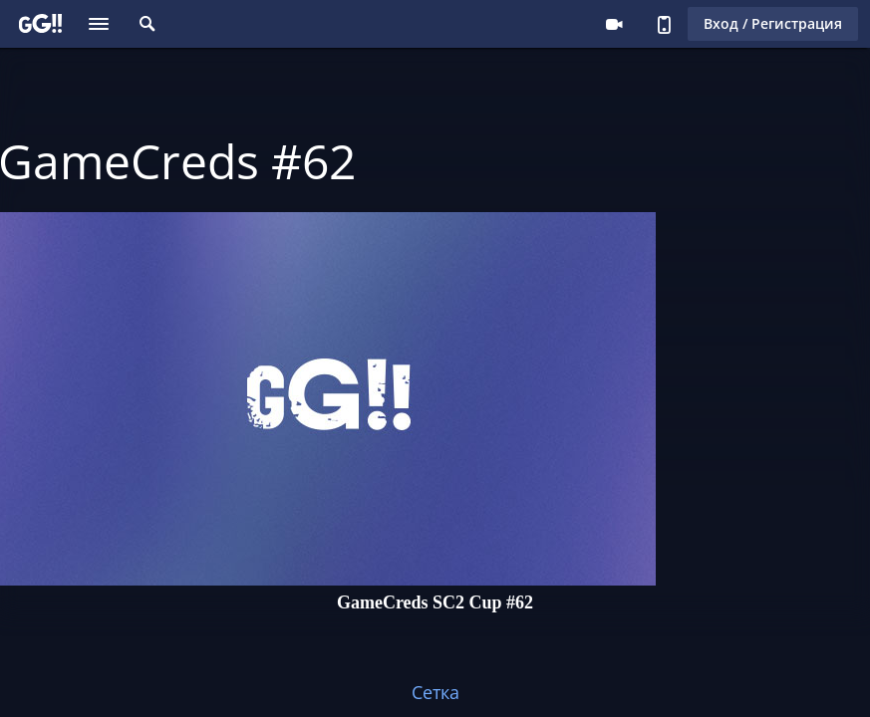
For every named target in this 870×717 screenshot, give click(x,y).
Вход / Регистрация (773, 23)
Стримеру (614, 24)
